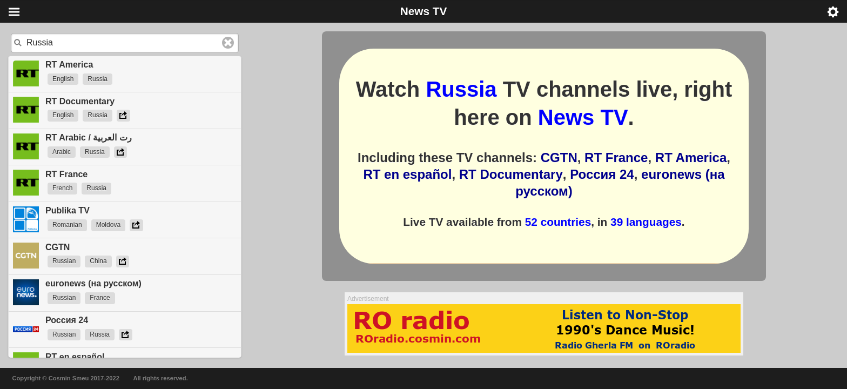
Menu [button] (14, 12)
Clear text (228, 42)
